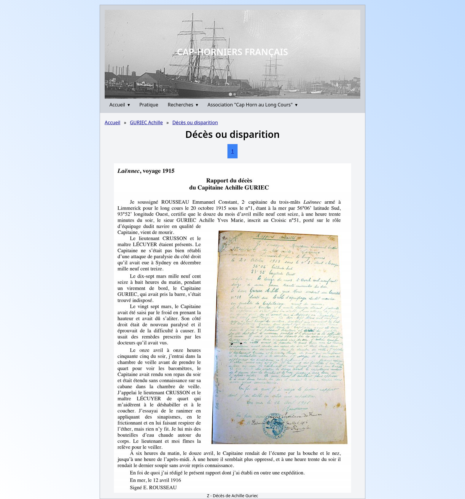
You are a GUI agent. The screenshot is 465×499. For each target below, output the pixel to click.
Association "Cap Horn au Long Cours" (252, 104)
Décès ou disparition (195, 122)
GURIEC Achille (146, 122)
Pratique (148, 104)
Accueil (119, 104)
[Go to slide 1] (230, 94)
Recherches (183, 104)
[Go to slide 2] (234, 94)
